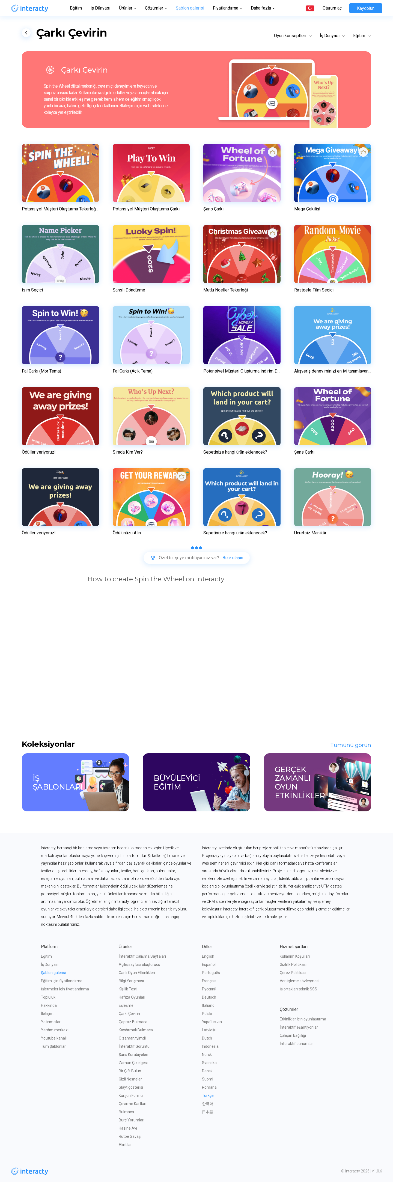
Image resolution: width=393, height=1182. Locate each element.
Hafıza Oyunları (132, 997)
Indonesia (210, 1046)
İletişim (47, 1013)
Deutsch (209, 997)
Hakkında (49, 1005)
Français (209, 981)
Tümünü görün (350, 745)
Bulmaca (126, 1112)
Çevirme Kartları (132, 1103)
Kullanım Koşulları (295, 956)
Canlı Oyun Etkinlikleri (137, 972)
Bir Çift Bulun (130, 1071)
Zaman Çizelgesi (133, 1063)
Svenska (209, 1063)
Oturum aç (332, 8)
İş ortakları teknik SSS (298, 989)
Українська (212, 1022)
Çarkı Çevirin (129, 1013)
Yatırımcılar (51, 1022)
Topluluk (48, 997)
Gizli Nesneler (130, 1079)
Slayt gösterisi (131, 1087)
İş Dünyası (100, 8)
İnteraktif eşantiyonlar (299, 1027)
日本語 (207, 1112)
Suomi (207, 1079)
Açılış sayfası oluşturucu (139, 964)
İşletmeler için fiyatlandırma (65, 989)
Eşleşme (126, 1005)
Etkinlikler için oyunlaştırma (303, 1019)
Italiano (208, 1005)
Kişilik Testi (128, 989)
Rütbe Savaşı (130, 1136)
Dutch (207, 1038)
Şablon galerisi (190, 8)
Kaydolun (365, 8)
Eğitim (76, 8)
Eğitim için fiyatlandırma (61, 981)
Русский (209, 989)
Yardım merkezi (55, 1030)
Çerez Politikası (293, 972)
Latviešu (209, 1030)
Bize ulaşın (232, 558)
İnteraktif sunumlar (296, 1043)
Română (209, 1087)
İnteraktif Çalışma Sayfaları (142, 956)
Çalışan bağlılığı (293, 1035)
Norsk (207, 1054)
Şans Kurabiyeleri (133, 1054)
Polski (207, 1013)
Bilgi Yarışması (131, 981)
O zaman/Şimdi (132, 1038)
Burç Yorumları (131, 1120)
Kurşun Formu (131, 1095)
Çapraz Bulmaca (133, 1022)
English (208, 956)
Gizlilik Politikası (293, 964)
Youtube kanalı (54, 1038)
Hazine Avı (128, 1128)
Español (209, 964)
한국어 (207, 1103)
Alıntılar (125, 1144)
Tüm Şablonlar (53, 1046)
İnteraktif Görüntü (134, 1046)
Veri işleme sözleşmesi (299, 981)
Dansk (207, 1071)
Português (211, 972)
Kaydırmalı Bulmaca (136, 1030)
